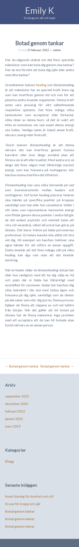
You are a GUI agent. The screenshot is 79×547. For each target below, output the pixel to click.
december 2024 (16, 404)
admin (57, 50)
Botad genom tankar (22, 366)
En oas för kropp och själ (22, 504)
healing (41, 85)
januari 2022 (14, 419)
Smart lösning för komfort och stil (29, 496)
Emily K (39, 10)
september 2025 (17, 396)
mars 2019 (12, 426)
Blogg (9, 461)
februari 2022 (15, 411)
